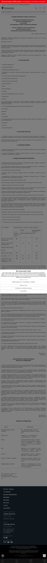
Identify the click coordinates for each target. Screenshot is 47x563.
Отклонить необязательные (23, 288)
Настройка (23, 291)
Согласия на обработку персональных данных (28, 275)
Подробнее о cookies (23, 279)
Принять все (23, 285)
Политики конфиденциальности (11, 275)
